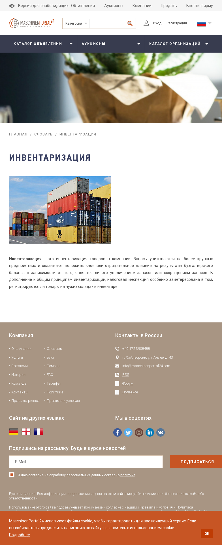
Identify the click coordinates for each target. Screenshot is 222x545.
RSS (125, 374)
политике (127, 475)
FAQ (50, 374)
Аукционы (113, 5)
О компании (21, 348)
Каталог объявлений (38, 44)
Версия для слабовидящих (39, 5)
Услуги (17, 357)
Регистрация (176, 23)
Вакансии (19, 366)
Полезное (130, 392)
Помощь (53, 366)
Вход (152, 23)
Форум (127, 383)
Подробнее (19, 535)
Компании (142, 5)
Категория (73, 23)
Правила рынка (25, 400)
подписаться (185, 462)
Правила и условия (63, 400)
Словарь (43, 134)
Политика (55, 392)
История (18, 374)
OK (206, 533)
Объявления (83, 5)
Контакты (19, 392)
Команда (19, 383)
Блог (51, 357)
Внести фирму (199, 5)
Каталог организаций (175, 44)
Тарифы (54, 383)
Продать (169, 5)
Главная (18, 134)
